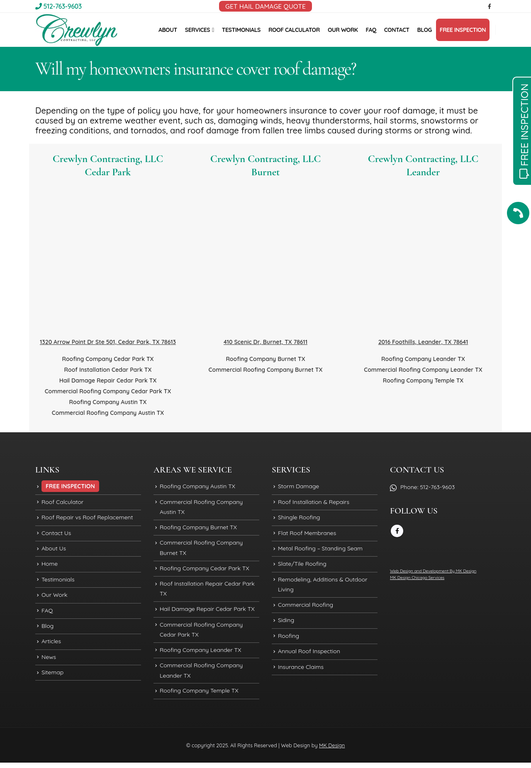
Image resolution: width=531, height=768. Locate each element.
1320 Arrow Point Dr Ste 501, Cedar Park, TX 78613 (108, 342)
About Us (53, 550)
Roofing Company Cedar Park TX (107, 359)
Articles (51, 646)
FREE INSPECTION (463, 30)
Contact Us (56, 534)
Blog (47, 630)
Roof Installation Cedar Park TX (108, 369)
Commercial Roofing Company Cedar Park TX (108, 391)
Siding (286, 624)
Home (49, 566)
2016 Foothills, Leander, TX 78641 (423, 342)
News (48, 662)
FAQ (370, 30)
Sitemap (52, 678)
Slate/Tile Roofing (302, 566)
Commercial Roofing (305, 608)
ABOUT (167, 30)
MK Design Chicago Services (417, 577)
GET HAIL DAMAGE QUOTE (265, 6)
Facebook (397, 531)
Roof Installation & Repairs (313, 502)
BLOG (424, 30)
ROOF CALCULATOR (294, 30)
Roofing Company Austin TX (108, 402)
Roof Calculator (62, 502)
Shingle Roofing (299, 518)
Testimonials (58, 582)
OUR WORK (343, 30)
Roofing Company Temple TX (423, 380)
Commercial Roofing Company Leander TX (423, 369)
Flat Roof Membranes (307, 534)
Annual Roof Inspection (309, 656)
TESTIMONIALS (241, 30)
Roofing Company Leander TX (423, 359)
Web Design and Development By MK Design (433, 571)
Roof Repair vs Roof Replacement (87, 518)
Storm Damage (298, 486)
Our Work (54, 598)
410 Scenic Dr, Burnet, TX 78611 (265, 342)
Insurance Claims (301, 672)
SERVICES (197, 30)
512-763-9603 (58, 6)
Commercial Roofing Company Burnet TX (266, 369)
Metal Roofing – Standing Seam (320, 550)
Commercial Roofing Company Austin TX (108, 413)
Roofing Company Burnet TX (265, 359)
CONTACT (396, 30)
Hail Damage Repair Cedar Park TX (108, 380)
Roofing (288, 640)
